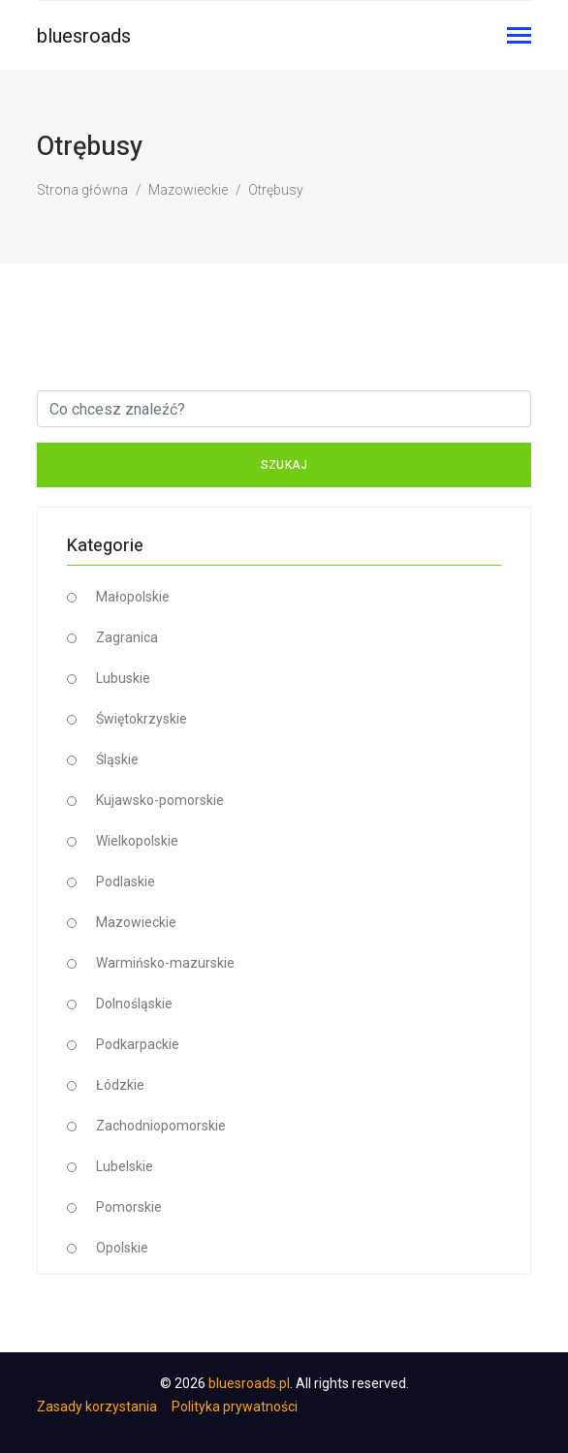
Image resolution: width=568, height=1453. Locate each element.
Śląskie (117, 759)
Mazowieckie (188, 190)
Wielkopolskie (137, 841)
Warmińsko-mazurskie (165, 963)
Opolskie (122, 1247)
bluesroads (84, 35)
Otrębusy (275, 190)
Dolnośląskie (134, 1003)
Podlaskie (125, 881)
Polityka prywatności (235, 1406)
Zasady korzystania (97, 1406)
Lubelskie (124, 1166)
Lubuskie (123, 678)
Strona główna (82, 190)
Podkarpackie (137, 1044)
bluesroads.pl (249, 1383)
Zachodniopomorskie (161, 1125)
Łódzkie (120, 1085)
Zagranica (127, 637)
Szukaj (284, 465)
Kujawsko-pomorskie (160, 800)
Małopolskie (133, 596)
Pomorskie (129, 1207)
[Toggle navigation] (519, 37)
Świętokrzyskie (141, 718)
